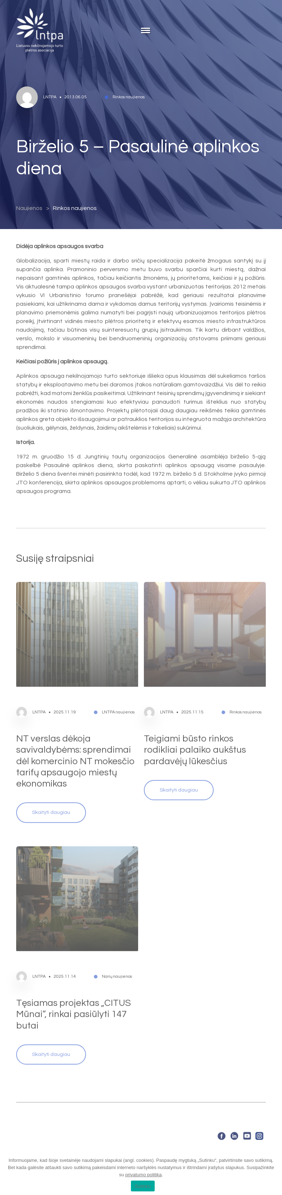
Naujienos (29, 208)
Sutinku (143, 1186)
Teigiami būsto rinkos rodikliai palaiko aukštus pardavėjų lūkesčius (195, 741)
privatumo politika (143, 1174)
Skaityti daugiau (51, 803)
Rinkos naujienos (75, 208)
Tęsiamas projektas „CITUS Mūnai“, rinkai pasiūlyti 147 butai (73, 1005)
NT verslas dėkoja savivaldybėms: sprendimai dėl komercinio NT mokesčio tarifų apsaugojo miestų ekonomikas (75, 752)
